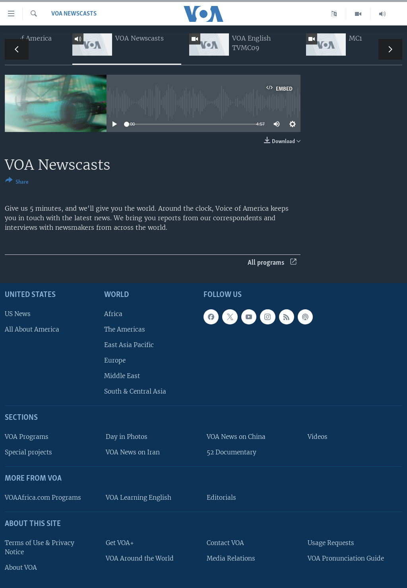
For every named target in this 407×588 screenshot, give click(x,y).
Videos (318, 437)
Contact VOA (225, 543)
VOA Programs (26, 437)
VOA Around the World (140, 558)
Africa (113, 314)
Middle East (122, 376)
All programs (272, 263)
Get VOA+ (120, 543)
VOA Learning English (138, 497)
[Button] (17, 183)
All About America (32, 329)
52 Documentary (231, 452)
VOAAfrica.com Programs (43, 497)
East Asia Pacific (129, 345)
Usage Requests (331, 543)
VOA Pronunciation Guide (346, 558)
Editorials (221, 497)
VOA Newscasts (74, 14)
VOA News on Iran (133, 452)
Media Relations (231, 558)
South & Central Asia (135, 391)
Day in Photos (126, 437)
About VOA (21, 567)
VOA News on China (236, 437)
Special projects (28, 452)
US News (18, 314)
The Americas (124, 329)
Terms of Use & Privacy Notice (39, 547)
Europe (115, 360)
